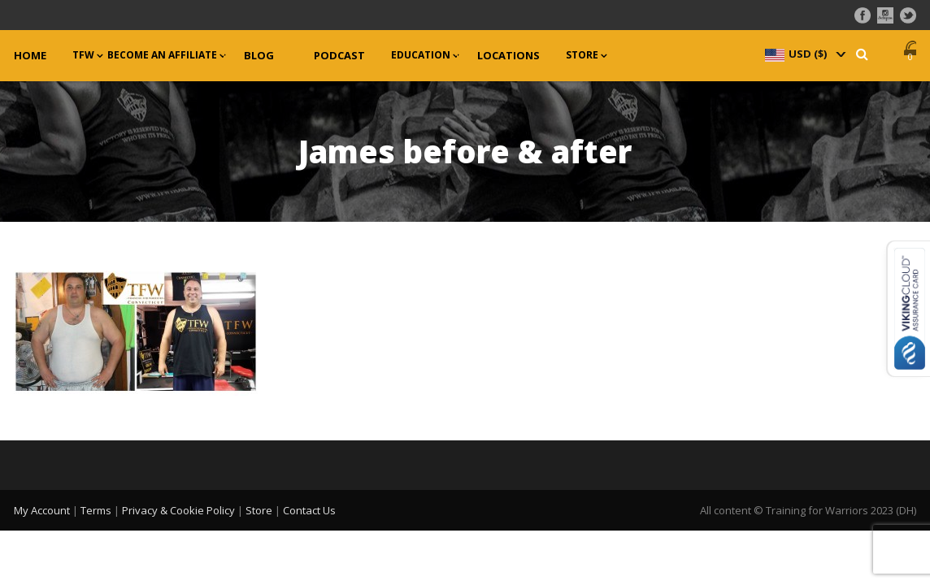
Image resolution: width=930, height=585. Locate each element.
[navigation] (804, 54)
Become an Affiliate (162, 55)
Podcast (339, 55)
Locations (508, 55)
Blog (259, 55)
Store (582, 55)
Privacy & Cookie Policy (178, 510)
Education (420, 55)
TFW (83, 55)
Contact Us (309, 510)
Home (30, 55)
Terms (95, 510)
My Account (42, 510)
